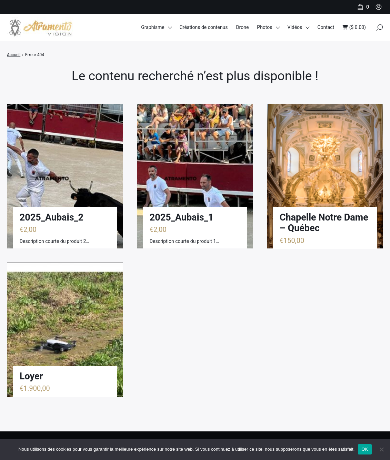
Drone (242, 27)
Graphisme (152, 27)
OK (364, 449)
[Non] (381, 449)
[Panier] (362, 6)
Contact (325, 27)
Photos (264, 27)
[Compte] (378, 6)
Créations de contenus (204, 27)
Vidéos (294, 27)
